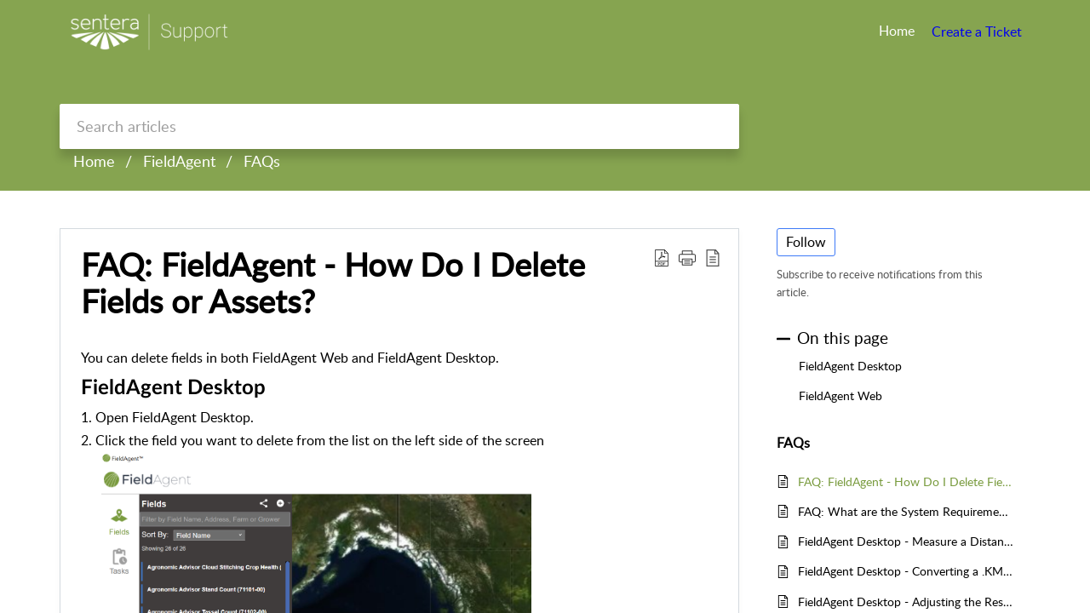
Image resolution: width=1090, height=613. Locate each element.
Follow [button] (806, 241)
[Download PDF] (661, 257)
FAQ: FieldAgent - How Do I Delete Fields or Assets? (333, 283)
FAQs (262, 161)
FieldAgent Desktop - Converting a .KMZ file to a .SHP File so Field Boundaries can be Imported (905, 571)
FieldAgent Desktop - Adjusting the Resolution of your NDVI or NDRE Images (905, 601)
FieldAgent (179, 161)
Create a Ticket (977, 31)
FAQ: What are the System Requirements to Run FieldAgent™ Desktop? (905, 511)
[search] (399, 126)
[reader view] (712, 257)
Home (94, 161)
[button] (687, 257)
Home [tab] (897, 30)
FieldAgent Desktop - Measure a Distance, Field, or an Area (905, 541)
